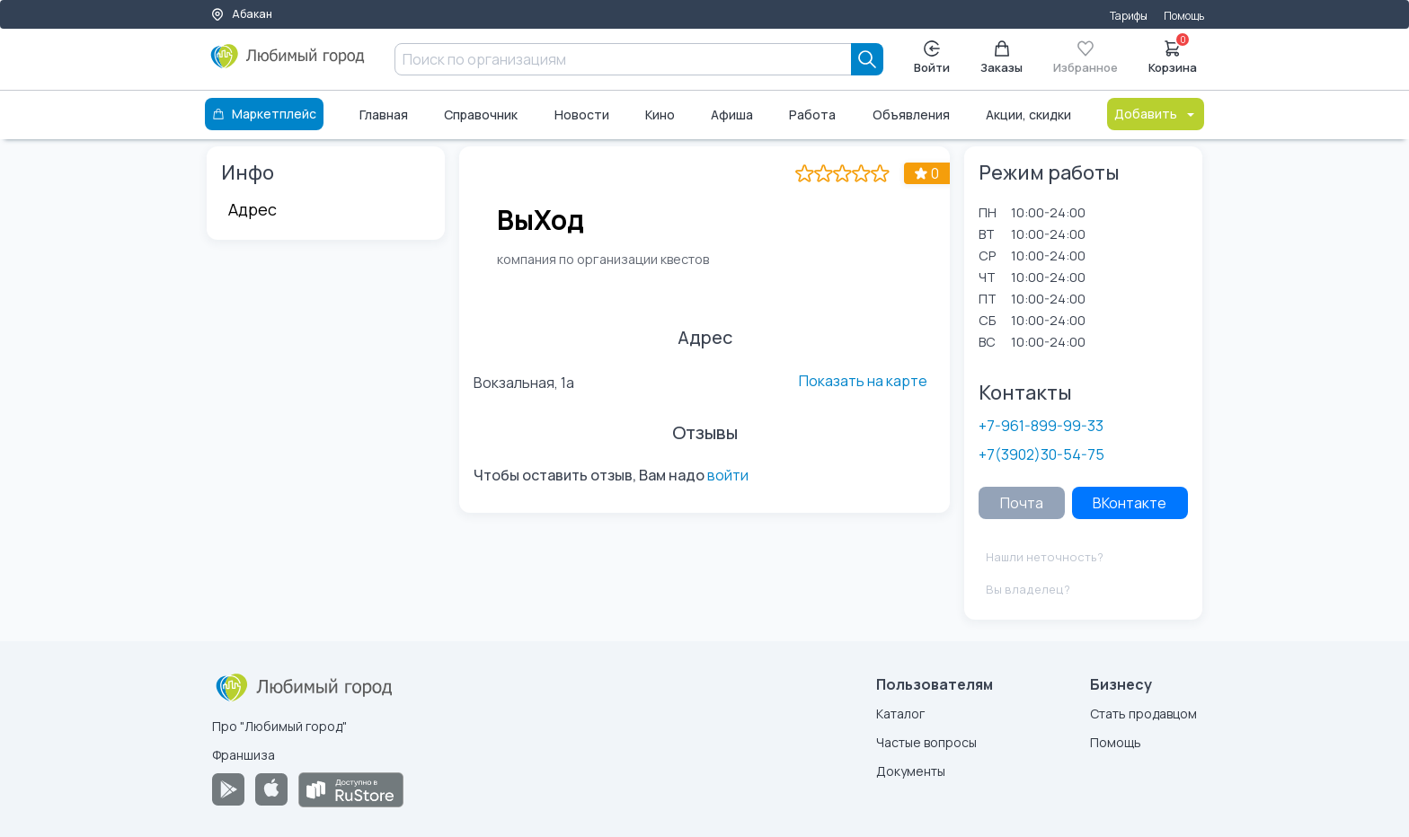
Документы (910, 771)
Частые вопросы (926, 742)
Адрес (252, 209)
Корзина (1172, 55)
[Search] (867, 59)
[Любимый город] (288, 63)
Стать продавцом (1143, 713)
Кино (660, 114)
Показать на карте (863, 381)
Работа (812, 114)
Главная (383, 114)
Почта (1021, 503)
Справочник (481, 114)
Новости (581, 114)
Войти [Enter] (932, 57)
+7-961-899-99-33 (1041, 426)
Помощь (1184, 15)
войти (728, 475)
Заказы (1001, 57)
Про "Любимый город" (279, 726)
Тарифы (1129, 15)
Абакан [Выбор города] (241, 14)
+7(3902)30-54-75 (1041, 454)
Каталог (900, 713)
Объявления (911, 114)
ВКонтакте (1129, 503)
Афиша (732, 114)
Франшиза (243, 754)
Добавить (1155, 113)
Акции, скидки (1028, 114)
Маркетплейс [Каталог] (264, 113)
